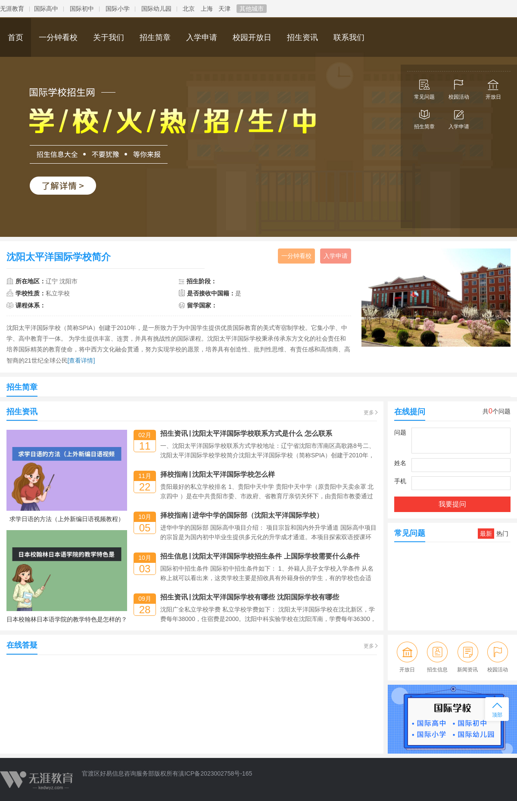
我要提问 (452, 504)
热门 (502, 533)
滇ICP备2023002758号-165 (215, 773)
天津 (224, 8)
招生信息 (437, 657)
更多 (369, 413)
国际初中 (82, 8)
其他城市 (252, 8)
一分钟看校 (296, 255)
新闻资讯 (467, 657)
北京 (189, 8)
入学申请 (458, 118)
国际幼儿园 (156, 8)
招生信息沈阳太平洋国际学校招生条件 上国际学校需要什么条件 (260, 556)
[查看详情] (81, 360)
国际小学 (118, 8)
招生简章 (424, 118)
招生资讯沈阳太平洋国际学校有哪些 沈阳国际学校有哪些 (249, 597)
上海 (207, 8)
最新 (486, 533)
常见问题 (424, 88)
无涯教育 (12, 8)
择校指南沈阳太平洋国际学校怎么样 (217, 474)
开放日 (493, 88)
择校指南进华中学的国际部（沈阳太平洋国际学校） (241, 515)
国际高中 (46, 8)
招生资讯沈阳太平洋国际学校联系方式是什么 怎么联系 (246, 433)
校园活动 (458, 88)
